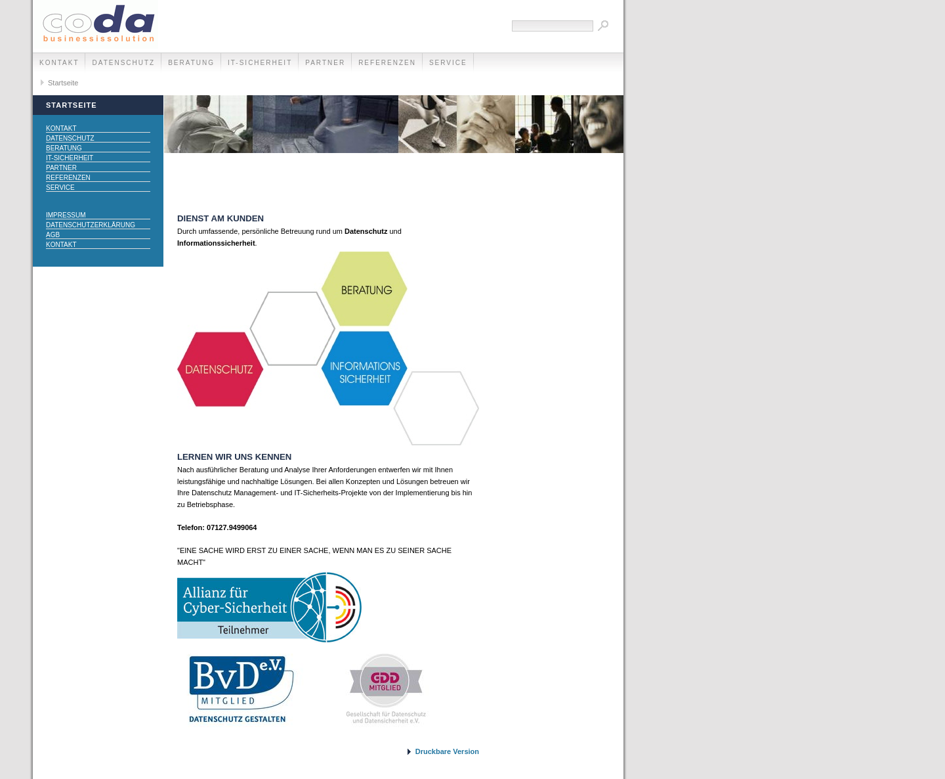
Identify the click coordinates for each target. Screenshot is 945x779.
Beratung (191, 62)
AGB (53, 234)
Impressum (66, 215)
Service (448, 62)
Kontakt (59, 62)
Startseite (63, 83)
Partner (325, 62)
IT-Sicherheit (260, 62)
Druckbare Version (447, 751)
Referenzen (387, 62)
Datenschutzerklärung (90, 225)
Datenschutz (123, 62)
